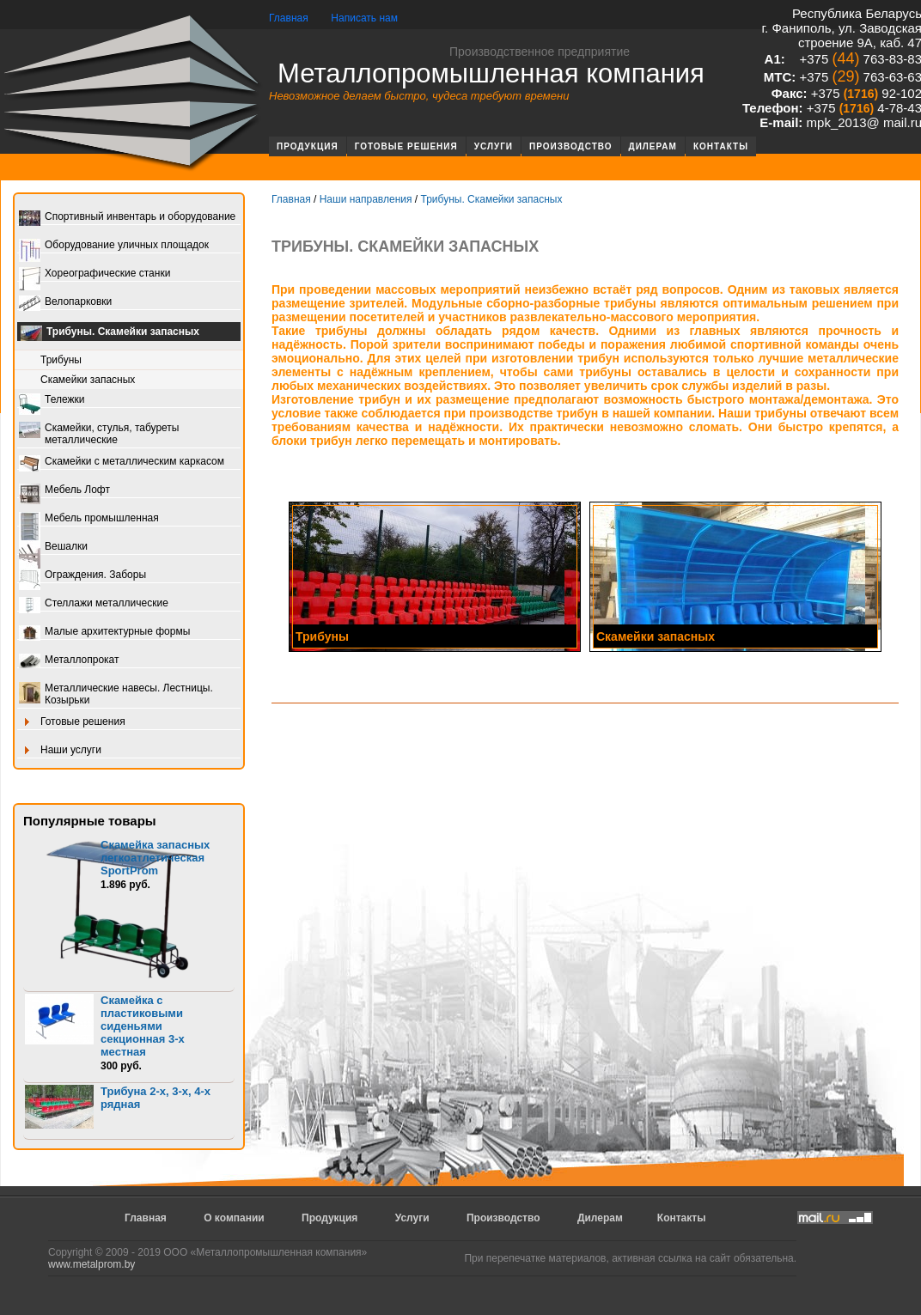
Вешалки (53, 547)
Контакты (720, 146)
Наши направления (366, 199)
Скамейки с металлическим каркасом (121, 462)
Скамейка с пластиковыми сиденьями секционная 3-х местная (143, 1026)
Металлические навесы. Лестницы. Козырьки (116, 694)
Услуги (493, 146)
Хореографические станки (94, 274)
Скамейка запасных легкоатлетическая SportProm (155, 857)
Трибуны (61, 360)
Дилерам (653, 146)
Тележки (51, 400)
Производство (571, 146)
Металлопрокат (69, 661)
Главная (288, 18)
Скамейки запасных (87, 380)
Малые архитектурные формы (104, 632)
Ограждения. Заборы (82, 576)
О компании (234, 1218)
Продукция (308, 146)
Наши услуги (60, 751)
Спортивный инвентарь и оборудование (127, 217)
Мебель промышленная (89, 519)
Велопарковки (65, 302)
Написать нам (364, 18)
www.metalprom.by (91, 1264)
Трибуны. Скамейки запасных (110, 333)
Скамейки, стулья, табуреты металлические (99, 434)
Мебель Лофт (64, 491)
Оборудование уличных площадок (114, 246)
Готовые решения (406, 146)
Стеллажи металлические (93, 604)
